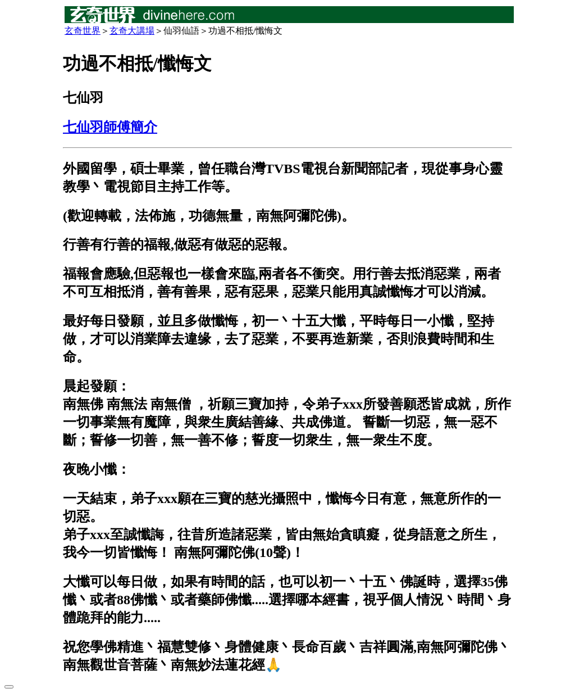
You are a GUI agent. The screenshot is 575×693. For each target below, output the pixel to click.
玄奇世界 (83, 30)
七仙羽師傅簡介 (110, 127)
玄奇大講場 (131, 30)
